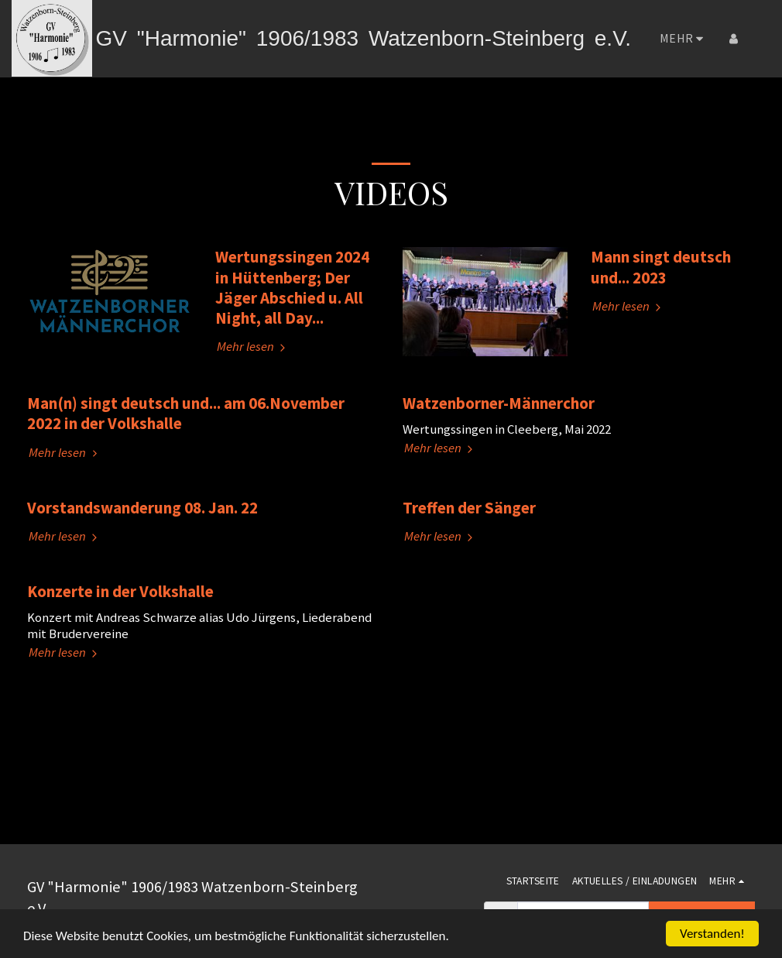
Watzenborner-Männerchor (499, 403)
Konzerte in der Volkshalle (120, 591)
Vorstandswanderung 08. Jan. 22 (142, 507)
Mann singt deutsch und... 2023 (661, 266)
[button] (758, 39)
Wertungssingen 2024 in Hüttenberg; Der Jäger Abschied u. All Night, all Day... (292, 287)
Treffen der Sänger (469, 507)
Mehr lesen (253, 346)
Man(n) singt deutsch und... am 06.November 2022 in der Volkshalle (186, 413)
